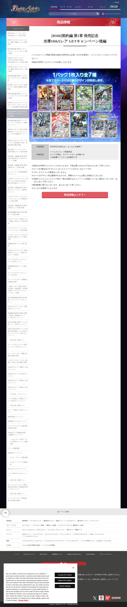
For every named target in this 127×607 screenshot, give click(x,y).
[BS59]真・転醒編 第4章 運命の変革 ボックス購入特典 (17, 166)
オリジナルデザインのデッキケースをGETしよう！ (17, 260)
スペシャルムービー (72, 541)
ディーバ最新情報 (13, 448)
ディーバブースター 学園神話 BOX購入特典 (17, 281)
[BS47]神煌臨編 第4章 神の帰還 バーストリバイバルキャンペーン (17, 300)
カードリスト (26, 525)
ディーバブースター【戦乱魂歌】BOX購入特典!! (17, 499)
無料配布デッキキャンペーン (17, 421)
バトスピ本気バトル (87, 541)
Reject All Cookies (64, 580)
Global (117, 2)
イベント (102, 7)
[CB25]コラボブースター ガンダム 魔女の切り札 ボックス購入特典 (18, 69)
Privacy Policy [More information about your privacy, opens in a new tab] (23, 600)
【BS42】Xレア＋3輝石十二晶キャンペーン (18, 382)
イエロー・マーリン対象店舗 (19, 463)
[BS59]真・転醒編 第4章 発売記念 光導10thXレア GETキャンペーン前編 (17, 158)
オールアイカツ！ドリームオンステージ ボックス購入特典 (17, 229)
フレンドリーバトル (51, 534)
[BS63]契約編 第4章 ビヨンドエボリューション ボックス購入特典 (17, 51)
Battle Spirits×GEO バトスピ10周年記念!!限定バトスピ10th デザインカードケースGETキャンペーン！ (18, 332)
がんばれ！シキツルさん (103, 541)
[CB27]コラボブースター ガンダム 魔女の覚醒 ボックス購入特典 (18, 42)
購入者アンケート (83, 521)
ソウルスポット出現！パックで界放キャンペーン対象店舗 (19, 441)
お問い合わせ (43, 554)
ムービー (78, 7)
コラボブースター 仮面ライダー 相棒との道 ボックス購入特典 (18, 221)
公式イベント (26, 534)
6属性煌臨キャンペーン (15, 417)
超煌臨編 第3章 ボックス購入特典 (17, 267)
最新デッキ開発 (51, 525)
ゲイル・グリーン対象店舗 (19, 457)
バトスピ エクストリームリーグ (54, 541)
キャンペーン (18, 28)
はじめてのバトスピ (29, 554)
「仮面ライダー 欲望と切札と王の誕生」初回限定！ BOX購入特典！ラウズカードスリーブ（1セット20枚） (17, 290)
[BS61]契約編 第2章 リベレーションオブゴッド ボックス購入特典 (17, 96)
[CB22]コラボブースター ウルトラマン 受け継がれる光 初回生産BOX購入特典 (17, 143)
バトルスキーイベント (31, 536)
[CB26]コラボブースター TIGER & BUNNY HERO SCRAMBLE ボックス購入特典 (18, 60)
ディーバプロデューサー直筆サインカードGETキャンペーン (17, 347)
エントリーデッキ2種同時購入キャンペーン (18, 173)
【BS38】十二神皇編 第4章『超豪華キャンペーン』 (17, 434)
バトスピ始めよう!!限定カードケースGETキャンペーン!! (18, 400)
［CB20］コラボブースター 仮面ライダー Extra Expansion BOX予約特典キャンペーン (18, 181)
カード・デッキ (66, 7)
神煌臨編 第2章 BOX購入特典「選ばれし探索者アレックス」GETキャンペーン (17, 315)
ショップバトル (37, 534)
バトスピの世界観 (49, 545)
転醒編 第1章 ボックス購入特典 (17, 245)
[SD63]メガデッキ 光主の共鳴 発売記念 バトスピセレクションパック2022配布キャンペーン (17, 132)
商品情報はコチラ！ (75, 194)
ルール (90, 7)
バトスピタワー (70, 521)
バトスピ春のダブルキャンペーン (17, 474)
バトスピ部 (114, 7)
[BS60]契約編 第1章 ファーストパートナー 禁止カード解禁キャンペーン (17, 123)
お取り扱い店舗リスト (17, 340)
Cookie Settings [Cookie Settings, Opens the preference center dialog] (65, 586)
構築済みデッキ (48, 521)
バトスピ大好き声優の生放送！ (31, 545)
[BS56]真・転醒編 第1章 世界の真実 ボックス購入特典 (17, 206)
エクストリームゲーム (113, 14)
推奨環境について (57, 554)
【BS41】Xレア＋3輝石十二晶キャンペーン (18, 388)
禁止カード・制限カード (74, 530)
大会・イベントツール (97, 534)
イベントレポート (65, 534)
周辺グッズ (59, 521)
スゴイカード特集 (38, 525)
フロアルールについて (80, 534)
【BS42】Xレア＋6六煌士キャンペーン (18, 375)
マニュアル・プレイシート (56, 530)
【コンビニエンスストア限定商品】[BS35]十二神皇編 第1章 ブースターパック (18, 487)
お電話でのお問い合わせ (74, 554)
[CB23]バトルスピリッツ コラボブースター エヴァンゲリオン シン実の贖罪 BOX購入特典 (18, 105)
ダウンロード (41, 530)
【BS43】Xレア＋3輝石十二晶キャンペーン (18, 368)
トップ (17, 554)
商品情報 (54, 7)
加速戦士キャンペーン (15, 453)
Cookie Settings (90, 554)
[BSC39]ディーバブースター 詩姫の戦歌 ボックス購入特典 (17, 150)
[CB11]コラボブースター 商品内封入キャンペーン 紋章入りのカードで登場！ (17, 253)
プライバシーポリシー (106, 554)
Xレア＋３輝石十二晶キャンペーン (18, 411)
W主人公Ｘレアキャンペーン (17, 469)
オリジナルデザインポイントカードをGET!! (17, 274)
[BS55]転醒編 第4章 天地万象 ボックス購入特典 (17, 213)
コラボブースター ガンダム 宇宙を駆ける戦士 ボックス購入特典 (18, 237)
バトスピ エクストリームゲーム (32, 541)
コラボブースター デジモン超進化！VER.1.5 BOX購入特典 (17, 361)
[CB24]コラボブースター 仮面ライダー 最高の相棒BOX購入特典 (17, 87)
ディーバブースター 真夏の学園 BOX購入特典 (17, 355)
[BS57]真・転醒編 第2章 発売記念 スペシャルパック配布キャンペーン (17, 190)
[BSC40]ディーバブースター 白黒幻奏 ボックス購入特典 (17, 34)
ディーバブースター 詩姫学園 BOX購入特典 (17, 427)
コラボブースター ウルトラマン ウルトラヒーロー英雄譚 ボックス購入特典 (18, 199)
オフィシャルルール (28, 530)
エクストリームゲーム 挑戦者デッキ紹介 (71, 525)
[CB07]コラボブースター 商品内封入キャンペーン (17, 307)
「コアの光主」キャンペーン (17, 394)
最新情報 (25, 521)
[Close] (73, 567)
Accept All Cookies (65, 575)
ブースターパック (35, 521)
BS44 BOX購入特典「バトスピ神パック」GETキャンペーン (18, 323)
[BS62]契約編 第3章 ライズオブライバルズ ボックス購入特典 (17, 78)
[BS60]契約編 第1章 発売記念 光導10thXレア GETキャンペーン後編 (17, 114)
